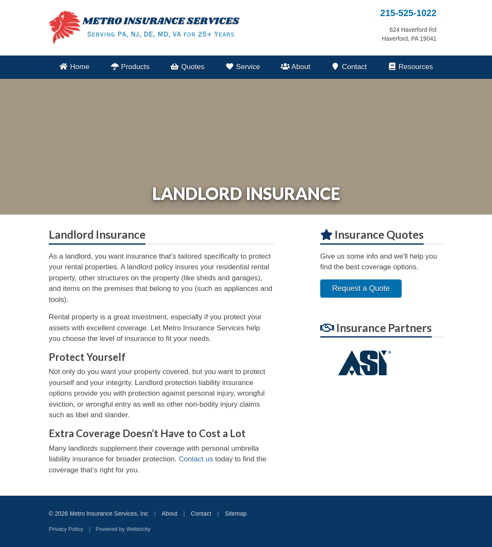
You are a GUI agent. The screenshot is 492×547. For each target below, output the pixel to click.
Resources (410, 67)
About (295, 67)
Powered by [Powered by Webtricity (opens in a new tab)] (123, 529)
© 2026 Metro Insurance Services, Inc (98, 513)
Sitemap (235, 513)
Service (242, 67)
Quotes (187, 67)
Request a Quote (361, 288)
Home (74, 67)
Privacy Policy (66, 529)
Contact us (196, 459)
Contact (349, 67)
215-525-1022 (408, 13)
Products (129, 67)
